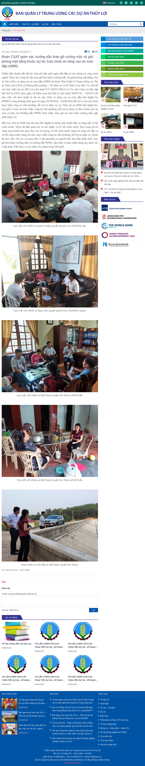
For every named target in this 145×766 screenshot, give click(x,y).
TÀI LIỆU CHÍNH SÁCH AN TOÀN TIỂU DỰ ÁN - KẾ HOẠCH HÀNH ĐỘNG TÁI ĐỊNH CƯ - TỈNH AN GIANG (16, 679)
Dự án (103, 712)
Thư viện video (106, 740)
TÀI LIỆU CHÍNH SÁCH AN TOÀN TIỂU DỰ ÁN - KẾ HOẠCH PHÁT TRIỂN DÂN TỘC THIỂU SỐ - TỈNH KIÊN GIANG (49, 679)
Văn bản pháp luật (108, 744)
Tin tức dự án (12, 39)
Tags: (4, 582)
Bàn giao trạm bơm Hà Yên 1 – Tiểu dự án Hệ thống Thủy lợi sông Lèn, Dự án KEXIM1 (32, 714)
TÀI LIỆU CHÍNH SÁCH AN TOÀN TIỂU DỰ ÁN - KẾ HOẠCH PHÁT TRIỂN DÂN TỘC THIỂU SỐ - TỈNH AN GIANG (82, 679)
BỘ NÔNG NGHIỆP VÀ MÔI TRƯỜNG (18, 3)
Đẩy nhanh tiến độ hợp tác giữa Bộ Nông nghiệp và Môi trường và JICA (73, 740)
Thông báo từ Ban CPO (117, 75)
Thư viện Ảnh (111, 82)
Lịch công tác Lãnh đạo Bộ (119, 39)
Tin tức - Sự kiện (107, 708)
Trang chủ (6, 30)
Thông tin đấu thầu (115, 63)
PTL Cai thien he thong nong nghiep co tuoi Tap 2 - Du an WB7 (123, 191)
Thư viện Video (112, 139)
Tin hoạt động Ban (108, 724)
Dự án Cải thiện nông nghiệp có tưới (110, 107)
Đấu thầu (104, 716)
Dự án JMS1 (106, 132)
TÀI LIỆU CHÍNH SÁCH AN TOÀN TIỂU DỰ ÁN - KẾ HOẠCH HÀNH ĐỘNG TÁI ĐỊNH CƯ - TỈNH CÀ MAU (82, 646)
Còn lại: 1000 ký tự (10, 610)
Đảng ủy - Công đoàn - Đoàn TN (114, 728)
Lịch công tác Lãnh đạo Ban (119, 45)
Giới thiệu (104, 703)
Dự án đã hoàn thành (11, 44)
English (111, 3)
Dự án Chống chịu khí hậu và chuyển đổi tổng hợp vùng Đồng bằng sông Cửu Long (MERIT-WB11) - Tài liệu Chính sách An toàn (72, 709)
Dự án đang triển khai (31, 44)
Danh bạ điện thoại (115, 69)
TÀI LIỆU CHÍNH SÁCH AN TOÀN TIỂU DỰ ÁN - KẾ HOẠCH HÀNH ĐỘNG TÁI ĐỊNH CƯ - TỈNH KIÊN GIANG (49, 646)
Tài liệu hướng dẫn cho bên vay (16, 644)
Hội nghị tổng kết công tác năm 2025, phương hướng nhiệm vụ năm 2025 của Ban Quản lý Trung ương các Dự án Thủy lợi (72, 732)
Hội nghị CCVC (130, 105)
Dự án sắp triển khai (51, 44)
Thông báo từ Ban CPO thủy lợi (114, 720)
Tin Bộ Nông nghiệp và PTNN (113, 732)
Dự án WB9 (128, 132)
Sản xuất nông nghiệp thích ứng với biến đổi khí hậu (123, 182)
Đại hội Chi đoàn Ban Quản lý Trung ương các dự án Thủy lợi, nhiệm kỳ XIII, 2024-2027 (122, 156)
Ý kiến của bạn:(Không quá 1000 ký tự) (19, 594)
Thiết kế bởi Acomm (72, 763)
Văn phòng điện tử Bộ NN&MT (120, 51)
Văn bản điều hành (115, 57)
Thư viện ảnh (106, 736)
